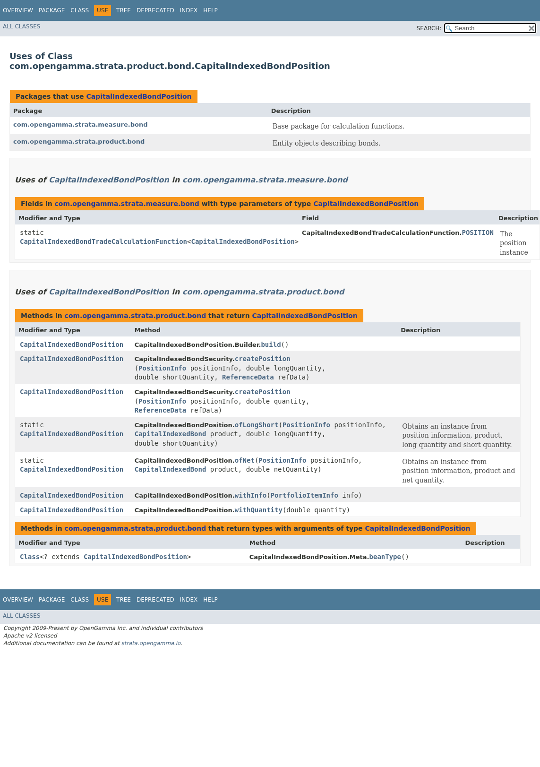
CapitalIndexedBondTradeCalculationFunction (103, 241)
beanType (385, 556)
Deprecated (155, 10)
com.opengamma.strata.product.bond (79, 141)
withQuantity (259, 510)
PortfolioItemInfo (304, 495)
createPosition (263, 358)
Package (52, 10)
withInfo (250, 495)
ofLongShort (257, 425)
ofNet (245, 460)
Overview (18, 10)
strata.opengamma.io (150, 643)
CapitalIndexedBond (170, 434)
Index (189, 10)
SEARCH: (429, 28)
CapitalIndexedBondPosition (138, 96)
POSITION (478, 232)
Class (79, 10)
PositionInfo (162, 368)
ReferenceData (248, 377)
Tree (123, 10)
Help (210, 10)
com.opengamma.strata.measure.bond (80, 124)
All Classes (21, 26)
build (271, 344)
